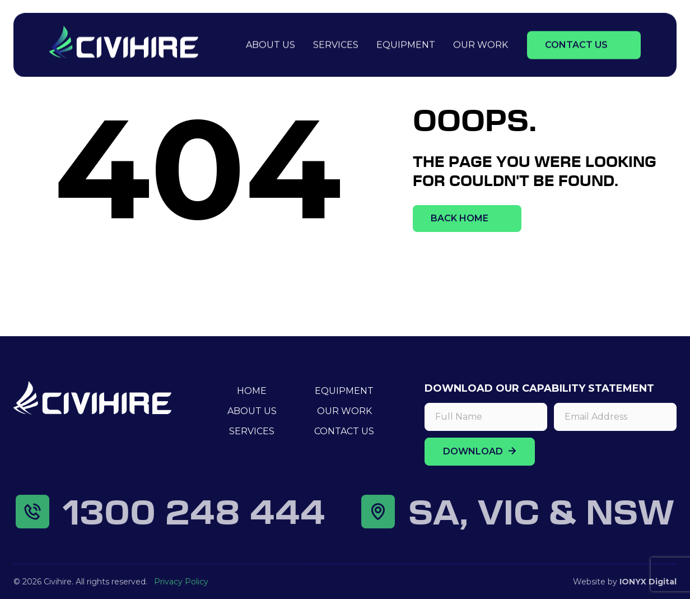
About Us (270, 43)
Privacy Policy (181, 582)
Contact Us (576, 43)
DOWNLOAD (479, 451)
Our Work (480, 43)
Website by (625, 582)
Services (335, 43)
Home (252, 391)
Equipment (405, 43)
